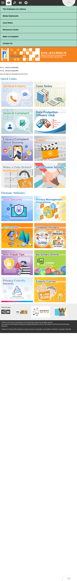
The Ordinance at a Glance (14, 9)
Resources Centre (11, 30)
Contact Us (8, 43)
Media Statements (10, 16)
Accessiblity (47, 329)
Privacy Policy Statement (16, 329)
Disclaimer (55, 329)
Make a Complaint (10, 36)
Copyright (62, 329)
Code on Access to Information (34, 329)
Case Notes (8, 23)
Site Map (68, 329)
